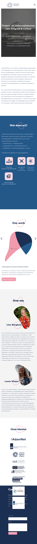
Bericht (9, 521)
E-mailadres (11, 515)
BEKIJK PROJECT (9, 279)
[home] (17, 5)
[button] (34, 4)
